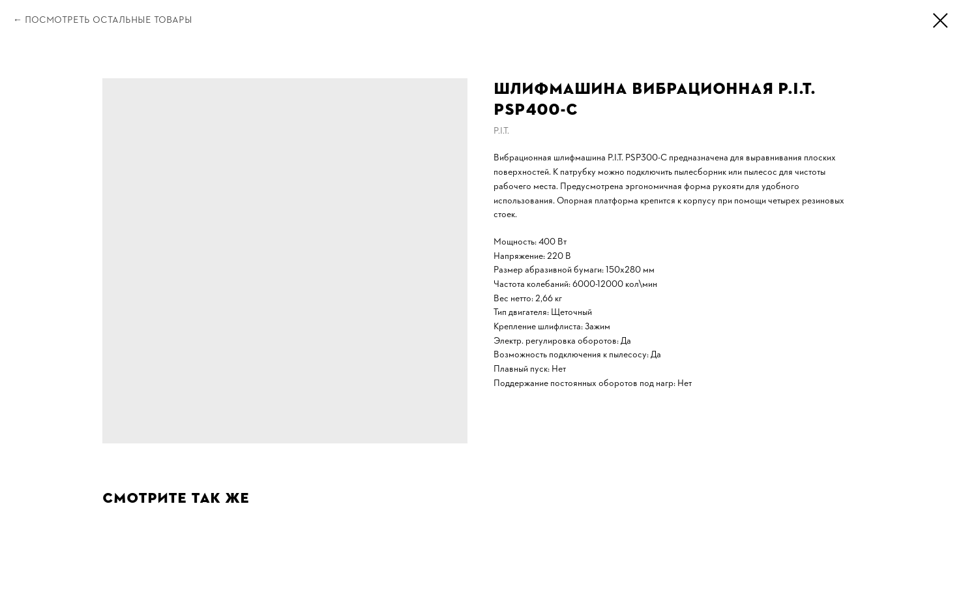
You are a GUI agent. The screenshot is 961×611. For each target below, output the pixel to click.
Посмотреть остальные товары (108, 19)
